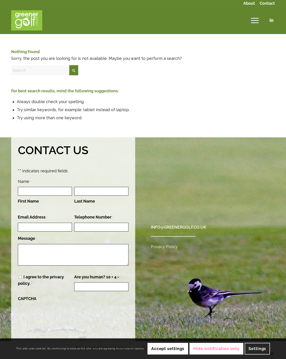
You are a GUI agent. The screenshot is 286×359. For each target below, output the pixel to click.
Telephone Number (93, 217)
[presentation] (52, 312)
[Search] (44, 70)
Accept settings (168, 348)
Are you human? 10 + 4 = (97, 277)
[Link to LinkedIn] (271, 20)
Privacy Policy (164, 246)
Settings (257, 348)
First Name (28, 201)
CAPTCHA (27, 298)
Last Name (84, 201)
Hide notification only (216, 348)
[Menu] (253, 20)
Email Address (32, 217)
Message (27, 239)
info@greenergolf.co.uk (178, 227)
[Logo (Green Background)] (26, 20)
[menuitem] (249, 3)
